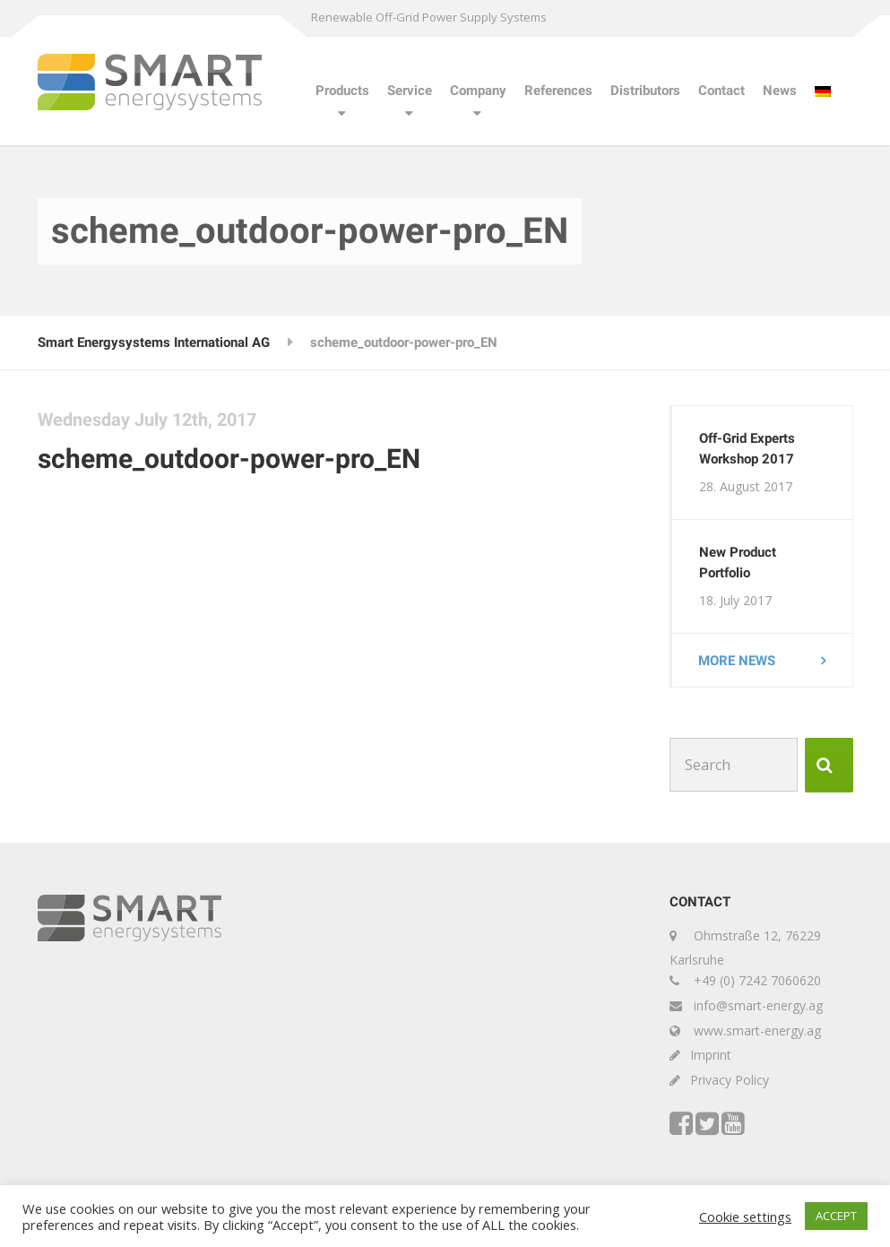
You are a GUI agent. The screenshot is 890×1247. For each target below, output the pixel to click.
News (780, 90)
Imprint (710, 1055)
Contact (721, 90)
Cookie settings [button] (745, 1216)
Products (342, 90)
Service (409, 90)
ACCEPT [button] (836, 1216)
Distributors (645, 90)
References (558, 90)
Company (478, 90)
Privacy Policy (729, 1080)
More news (737, 661)
